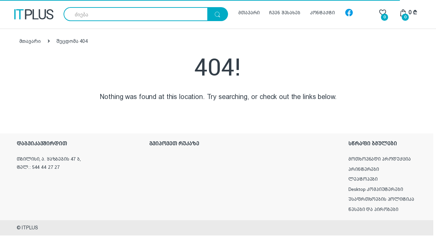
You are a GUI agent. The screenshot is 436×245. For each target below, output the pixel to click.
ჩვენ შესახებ (284, 13)
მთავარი (249, 13)
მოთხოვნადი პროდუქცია (379, 159)
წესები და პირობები (373, 209)
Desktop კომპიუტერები (375, 189)
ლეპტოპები (363, 179)
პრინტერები (363, 169)
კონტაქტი (322, 13)
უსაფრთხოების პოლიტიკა (381, 199)
